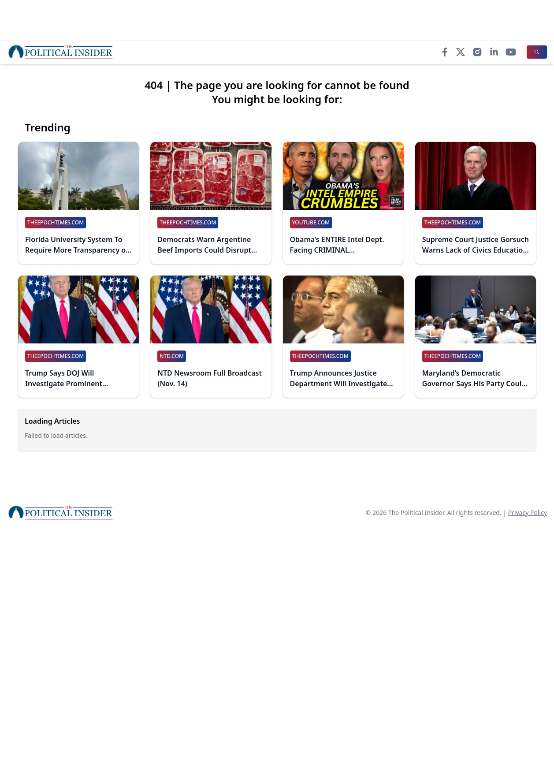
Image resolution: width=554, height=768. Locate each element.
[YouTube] (511, 52)
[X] (460, 52)
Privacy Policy (527, 512)
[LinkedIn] (494, 52)
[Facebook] (444, 52)
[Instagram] (477, 52)
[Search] (537, 52)
